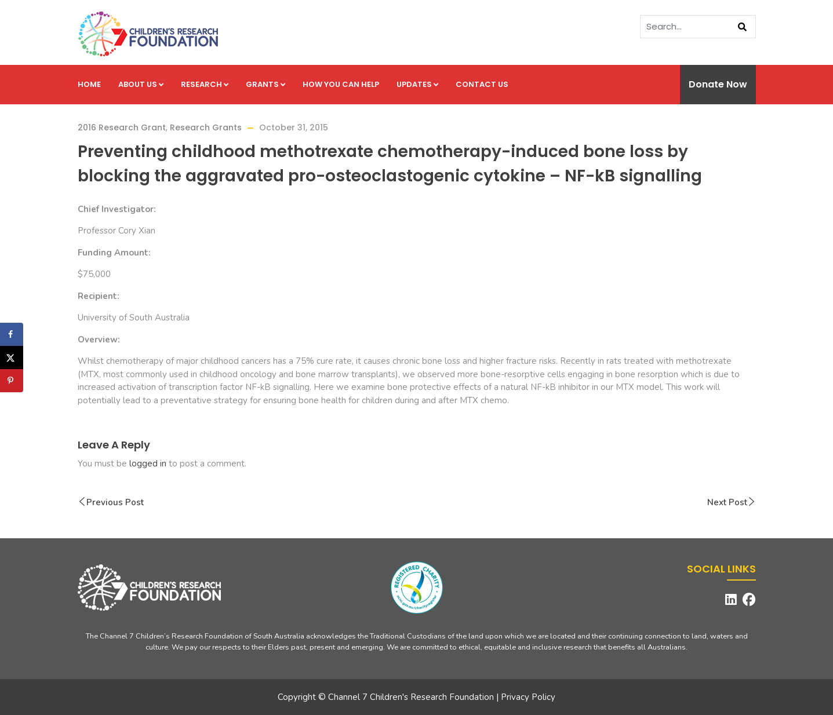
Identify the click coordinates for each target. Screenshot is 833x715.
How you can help (341, 84)
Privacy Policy (528, 697)
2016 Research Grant (122, 127)
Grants (265, 84)
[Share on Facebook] (11, 334)
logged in (147, 463)
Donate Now (718, 84)
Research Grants (206, 127)
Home (89, 84)
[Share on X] (11, 357)
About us (140, 84)
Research (204, 84)
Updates (417, 84)
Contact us (482, 84)
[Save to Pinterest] (11, 380)
